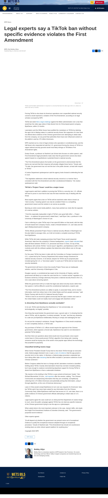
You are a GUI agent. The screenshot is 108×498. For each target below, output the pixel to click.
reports (67, 245)
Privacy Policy (85, 476)
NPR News (7, 26)
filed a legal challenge (43, 125)
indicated (77, 245)
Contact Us (80, 17)
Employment (41, 480)
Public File (53, 17)
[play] (4, 12)
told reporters (49, 380)
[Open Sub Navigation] (13, 17)
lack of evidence (61, 357)
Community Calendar (66, 17)
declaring (43, 361)
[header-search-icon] (93, 4)
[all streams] (100, 12)
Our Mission (41, 476)
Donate (101, 4)
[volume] (9, 12)
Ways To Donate (41, 17)
